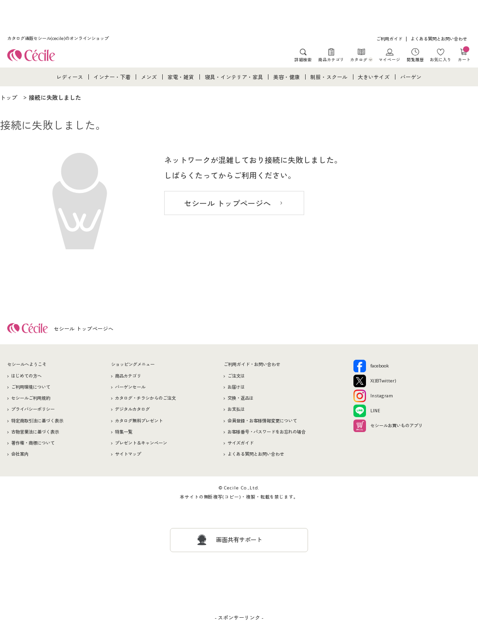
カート (464, 55)
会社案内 (19, 454)
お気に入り (440, 59)
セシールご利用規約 (30, 398)
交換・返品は (240, 398)
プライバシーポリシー (33, 409)
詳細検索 (303, 59)
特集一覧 (123, 432)
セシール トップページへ (227, 203)
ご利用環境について (30, 387)
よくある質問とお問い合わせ (438, 39)
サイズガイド (240, 443)
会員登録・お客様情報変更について (262, 421)
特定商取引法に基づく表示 (37, 421)
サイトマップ (128, 454)
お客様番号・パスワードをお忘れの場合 (266, 432)
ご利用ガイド (389, 39)
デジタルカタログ (132, 409)
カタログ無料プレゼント (139, 421)
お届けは (236, 387)
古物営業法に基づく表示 (35, 432)
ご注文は (236, 376)
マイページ (389, 59)
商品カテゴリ (331, 59)
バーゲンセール (130, 387)
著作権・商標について (33, 443)
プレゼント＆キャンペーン (141, 443)
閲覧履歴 (415, 59)
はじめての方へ (26, 376)
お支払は (236, 409)
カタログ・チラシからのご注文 (145, 398)
